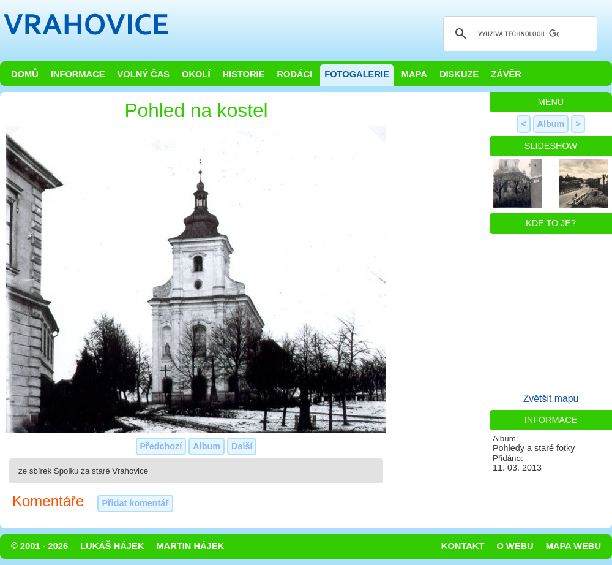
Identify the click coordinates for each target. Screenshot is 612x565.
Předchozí (161, 446)
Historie (243, 74)
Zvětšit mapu (551, 398)
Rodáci (294, 74)
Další (241, 446)
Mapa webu (573, 546)
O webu (514, 546)
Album (206, 446)
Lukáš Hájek (112, 546)
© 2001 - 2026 (39, 546)
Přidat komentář (135, 503)
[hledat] (518, 33)
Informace (78, 74)
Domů (25, 74)
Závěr (506, 74)
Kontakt (463, 546)
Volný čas (144, 74)
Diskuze (459, 74)
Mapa (414, 74)
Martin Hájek (190, 546)
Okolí (196, 74)
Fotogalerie (356, 74)
